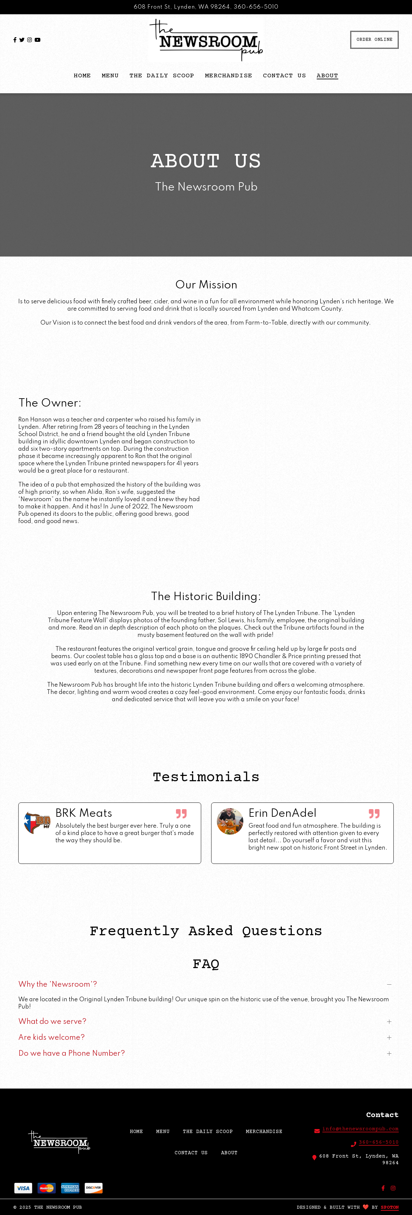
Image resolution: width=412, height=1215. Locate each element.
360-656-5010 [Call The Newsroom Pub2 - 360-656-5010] (379, 1142)
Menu (165, 1131)
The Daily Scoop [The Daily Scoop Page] (161, 76)
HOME (138, 1131)
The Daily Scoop (210, 1131)
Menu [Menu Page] (110, 76)
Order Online (374, 39)
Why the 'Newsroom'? (57, 985)
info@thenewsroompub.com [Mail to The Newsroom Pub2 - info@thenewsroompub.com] (360, 1129)
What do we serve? (52, 1022)
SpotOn (390, 1207)
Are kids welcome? (51, 1038)
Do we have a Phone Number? (71, 1054)
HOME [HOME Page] (82, 76)
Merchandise (266, 1131)
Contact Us (193, 1152)
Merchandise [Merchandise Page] (228, 76)
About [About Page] (327, 76)
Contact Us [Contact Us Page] (284, 76)
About (231, 1152)
